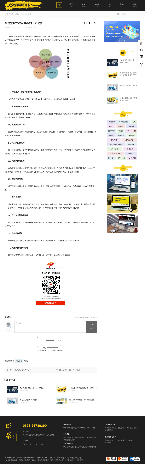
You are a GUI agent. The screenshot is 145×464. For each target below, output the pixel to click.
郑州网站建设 (123, 122)
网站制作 (111, 131)
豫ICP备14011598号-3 (58, 458)
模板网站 (114, 140)
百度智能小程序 (110, 428)
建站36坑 (121, 158)
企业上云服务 (91, 428)
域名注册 (130, 149)
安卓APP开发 (79, 447)
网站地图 (14, 460)
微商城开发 (109, 430)
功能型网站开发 (69, 440)
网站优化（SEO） (111, 440)
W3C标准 (114, 149)
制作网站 (132, 135)
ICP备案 (82, 428)
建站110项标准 (115, 153)
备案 (134, 122)
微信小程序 (122, 428)
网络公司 (111, 158)
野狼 (134, 131)
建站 (110, 126)
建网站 (111, 135)
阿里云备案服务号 (116, 144)
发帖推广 (122, 440)
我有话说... (50, 327)
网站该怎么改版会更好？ (22, 370)
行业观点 (23, 14)
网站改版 (121, 135)
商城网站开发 (92, 437)
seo (128, 131)
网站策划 (131, 153)
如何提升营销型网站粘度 (71, 370)
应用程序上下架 (91, 447)
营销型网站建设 (80, 437)
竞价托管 (108, 443)
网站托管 (74, 428)
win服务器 (132, 158)
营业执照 (79, 460)
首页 (16, 14)
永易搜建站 (70, 458)
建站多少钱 (129, 140)
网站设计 (131, 126)
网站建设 (19, 361)
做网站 (120, 126)
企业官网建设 (68, 437)
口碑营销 (130, 440)
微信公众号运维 (132, 428)
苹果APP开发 (68, 447)
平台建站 (131, 144)
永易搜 (120, 131)
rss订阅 (7, 460)
